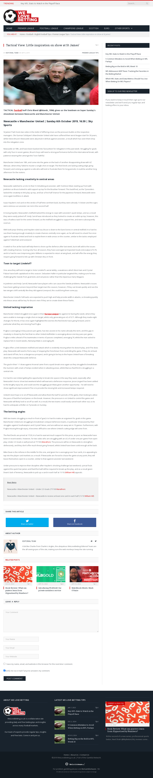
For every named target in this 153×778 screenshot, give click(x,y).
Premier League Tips (61, 34)
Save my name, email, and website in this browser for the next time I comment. (39, 664)
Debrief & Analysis (116, 703)
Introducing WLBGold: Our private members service (49, 589)
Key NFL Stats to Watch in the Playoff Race (40, 3)
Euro (106, 28)
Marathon (46, 442)
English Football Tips (43, 34)
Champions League (73, 28)
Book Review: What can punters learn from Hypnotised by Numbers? (16, 590)
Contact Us (84, 755)
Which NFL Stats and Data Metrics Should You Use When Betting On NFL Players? (127, 80)
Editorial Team (12, 53)
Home (22, 34)
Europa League (52, 314)
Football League (49, 28)
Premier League (26, 28)
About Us (74, 755)
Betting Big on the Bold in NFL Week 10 (121, 66)
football (18, 110)
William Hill (69, 472)
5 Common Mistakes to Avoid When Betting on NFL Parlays (81, 726)
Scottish (93, 28)
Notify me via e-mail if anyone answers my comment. (26, 670)
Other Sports (122, 28)
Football (29, 34)
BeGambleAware (89, 769)
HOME (9, 28)
